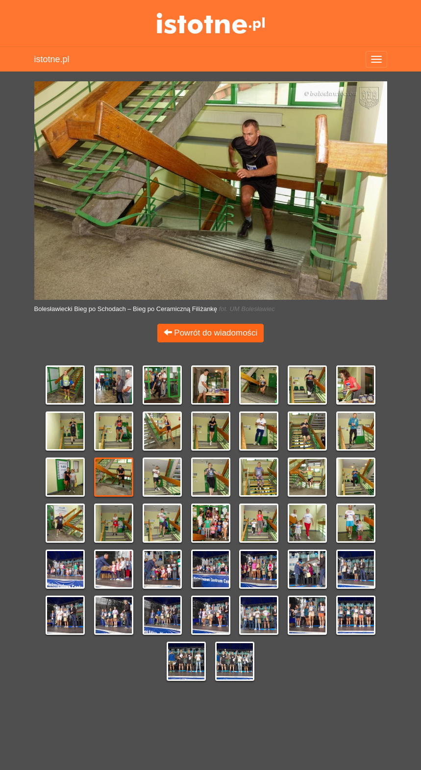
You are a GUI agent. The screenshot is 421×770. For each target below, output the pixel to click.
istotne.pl (210, 23)
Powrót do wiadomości (211, 332)
